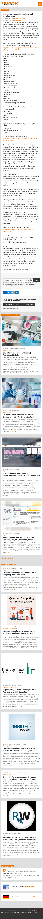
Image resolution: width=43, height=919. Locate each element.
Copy (36, 280)
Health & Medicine (14, 410)
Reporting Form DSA (6, 914)
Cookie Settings (16, 914)
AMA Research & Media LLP (10, 628)
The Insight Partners (8, 746)
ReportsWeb (6, 835)
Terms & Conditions (22, 912)
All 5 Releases (7, 559)
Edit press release (28, 304)
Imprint (6, 912)
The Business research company (11, 687)
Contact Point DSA (32, 912)
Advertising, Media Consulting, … (17, 773)
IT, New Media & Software (22, 19)
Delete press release (12, 304)
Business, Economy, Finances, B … (17, 348)
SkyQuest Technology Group (10, 570)
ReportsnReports (17, 20)
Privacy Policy (12, 912)
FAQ (2, 912)
